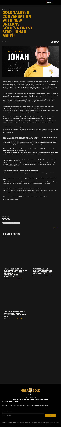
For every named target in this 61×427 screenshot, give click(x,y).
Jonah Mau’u (7, 224)
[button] (52, 43)
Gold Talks (15, 224)
